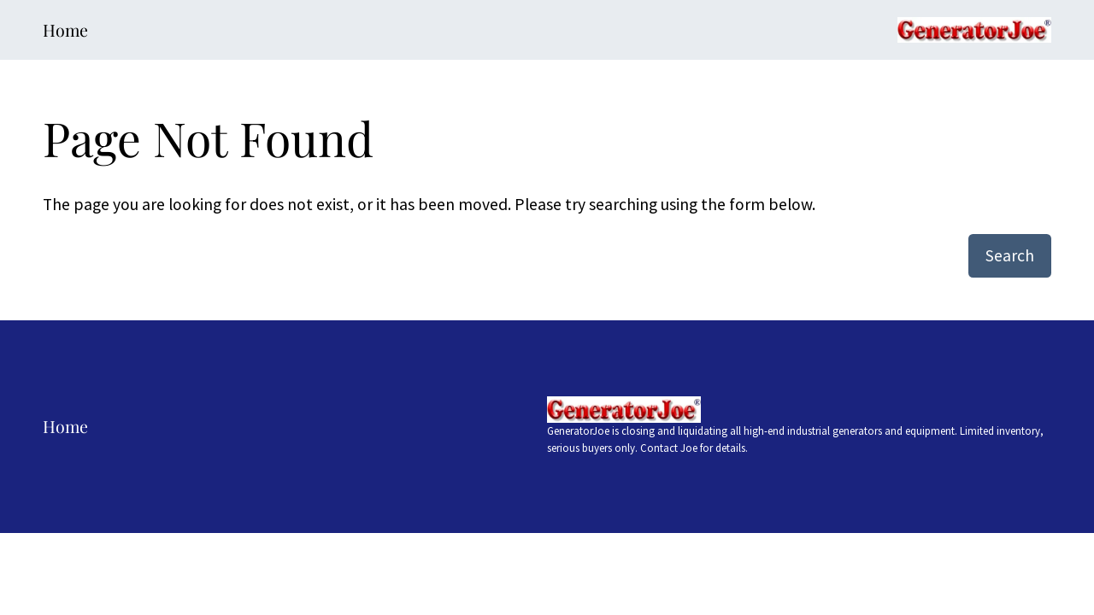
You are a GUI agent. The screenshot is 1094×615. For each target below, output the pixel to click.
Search (1009, 255)
